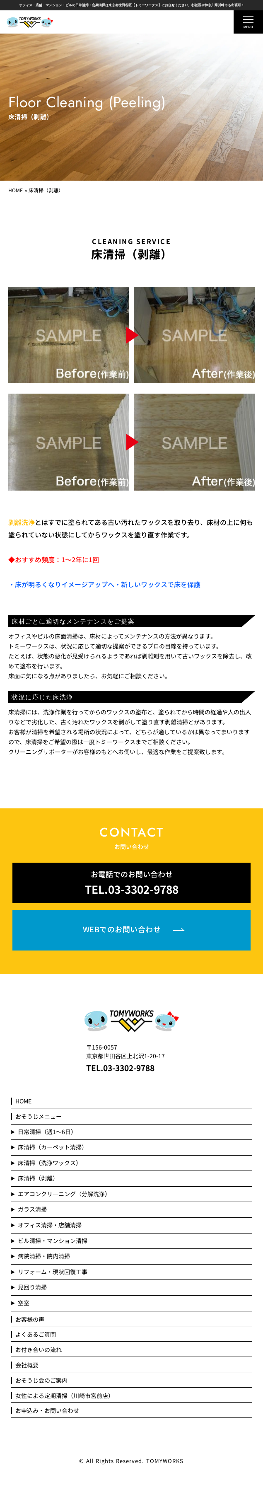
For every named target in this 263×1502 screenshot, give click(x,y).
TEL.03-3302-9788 (120, 1067)
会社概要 (27, 1365)
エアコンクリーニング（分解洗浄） (64, 1194)
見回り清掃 (32, 1287)
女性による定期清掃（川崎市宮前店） (64, 1395)
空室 (23, 1303)
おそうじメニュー (38, 1116)
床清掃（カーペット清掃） (52, 1147)
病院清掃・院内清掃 (44, 1256)
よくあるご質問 (35, 1334)
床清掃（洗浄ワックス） (50, 1163)
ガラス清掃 (32, 1209)
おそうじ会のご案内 (41, 1380)
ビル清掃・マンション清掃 (52, 1241)
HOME (15, 189)
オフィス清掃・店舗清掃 (50, 1225)
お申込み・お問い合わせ (47, 1410)
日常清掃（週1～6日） (47, 1132)
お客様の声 (29, 1319)
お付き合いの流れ (38, 1349)
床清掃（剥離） (38, 1178)
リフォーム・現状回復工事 (52, 1272)
